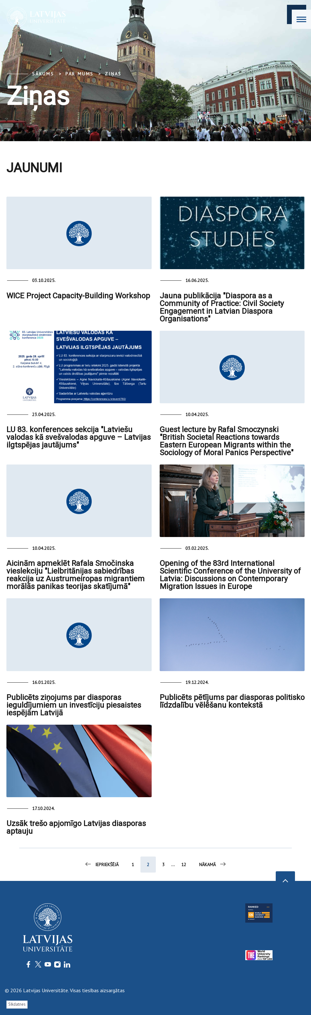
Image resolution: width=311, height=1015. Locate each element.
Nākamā (213, 864)
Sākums (43, 74)
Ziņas (113, 74)
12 (183, 864)
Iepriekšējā (101, 864)
